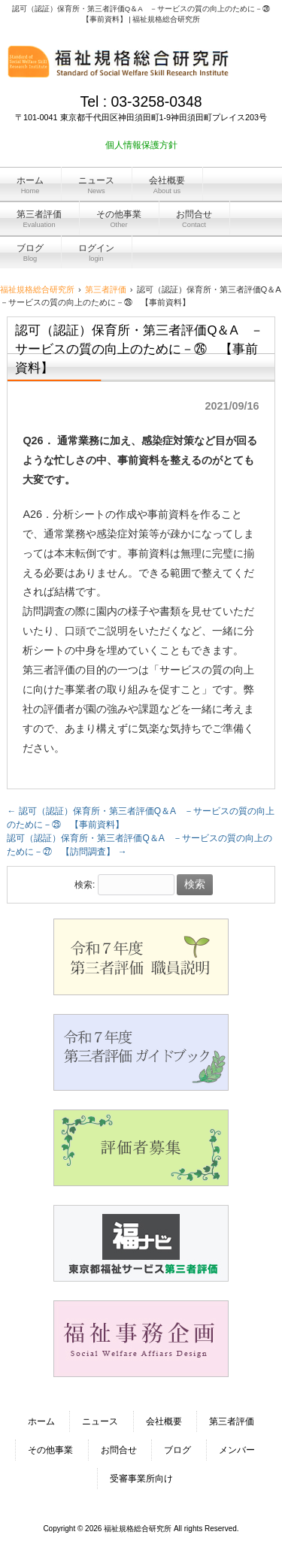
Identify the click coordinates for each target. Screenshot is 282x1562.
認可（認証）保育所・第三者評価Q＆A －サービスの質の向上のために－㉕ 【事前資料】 (140, 818)
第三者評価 (231, 1421)
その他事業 (50, 1450)
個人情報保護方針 (141, 145)
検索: (84, 884)
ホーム (41, 1421)
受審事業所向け (141, 1478)
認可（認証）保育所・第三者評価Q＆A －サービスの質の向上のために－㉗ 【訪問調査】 (139, 845)
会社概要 (164, 1421)
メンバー (237, 1450)
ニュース (100, 1421)
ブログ (177, 1450)
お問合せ (119, 1450)
